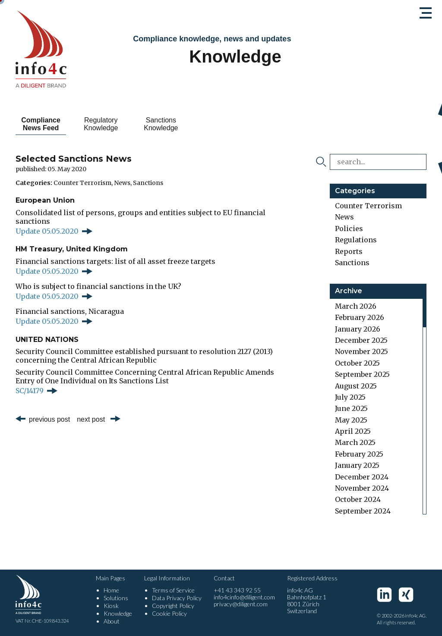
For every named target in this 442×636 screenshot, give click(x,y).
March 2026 (355, 306)
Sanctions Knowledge (186, 124)
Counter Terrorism (82, 183)
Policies (349, 228)
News (122, 183)
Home (111, 590)
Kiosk (111, 605)
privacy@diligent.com (241, 604)
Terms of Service (173, 590)
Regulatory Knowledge (116, 124)
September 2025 (362, 374)
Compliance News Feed (46, 124)
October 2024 (358, 499)
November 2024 (362, 488)
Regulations (356, 239)
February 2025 (359, 454)
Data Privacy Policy (177, 598)
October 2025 (357, 363)
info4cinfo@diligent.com (244, 597)
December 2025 (361, 340)
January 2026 (357, 329)
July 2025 (350, 397)
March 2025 (355, 442)
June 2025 (351, 408)
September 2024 (363, 511)
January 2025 (357, 465)
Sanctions (148, 183)
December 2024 (361, 477)
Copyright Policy (173, 605)
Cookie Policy (169, 613)
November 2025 (361, 351)
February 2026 (359, 317)
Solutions (116, 598)
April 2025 (353, 431)
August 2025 (356, 386)
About (112, 621)
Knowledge (118, 613)
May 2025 (351, 420)
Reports (349, 251)
